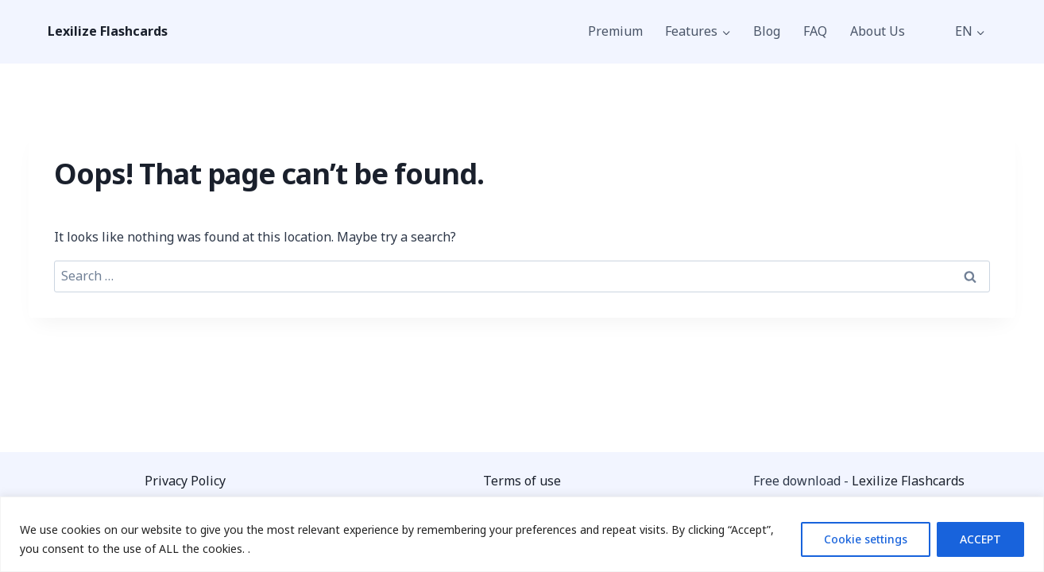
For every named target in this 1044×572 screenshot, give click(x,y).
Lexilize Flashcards (908, 480)
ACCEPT (980, 539)
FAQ (815, 31)
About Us (877, 31)
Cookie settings (865, 539)
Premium (615, 31)
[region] (522, 534)
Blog (766, 31)
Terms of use (522, 480)
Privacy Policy (185, 480)
